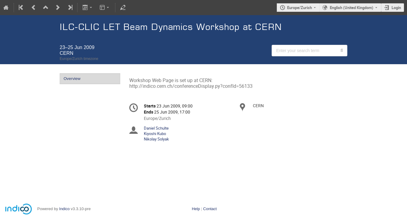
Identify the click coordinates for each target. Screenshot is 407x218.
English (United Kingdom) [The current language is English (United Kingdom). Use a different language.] (351, 7)
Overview (72, 78)
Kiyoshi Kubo (155, 133)
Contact (210, 208)
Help (196, 208)
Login (396, 7)
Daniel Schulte (156, 128)
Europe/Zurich (299, 7)
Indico (64, 208)
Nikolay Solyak (156, 139)
